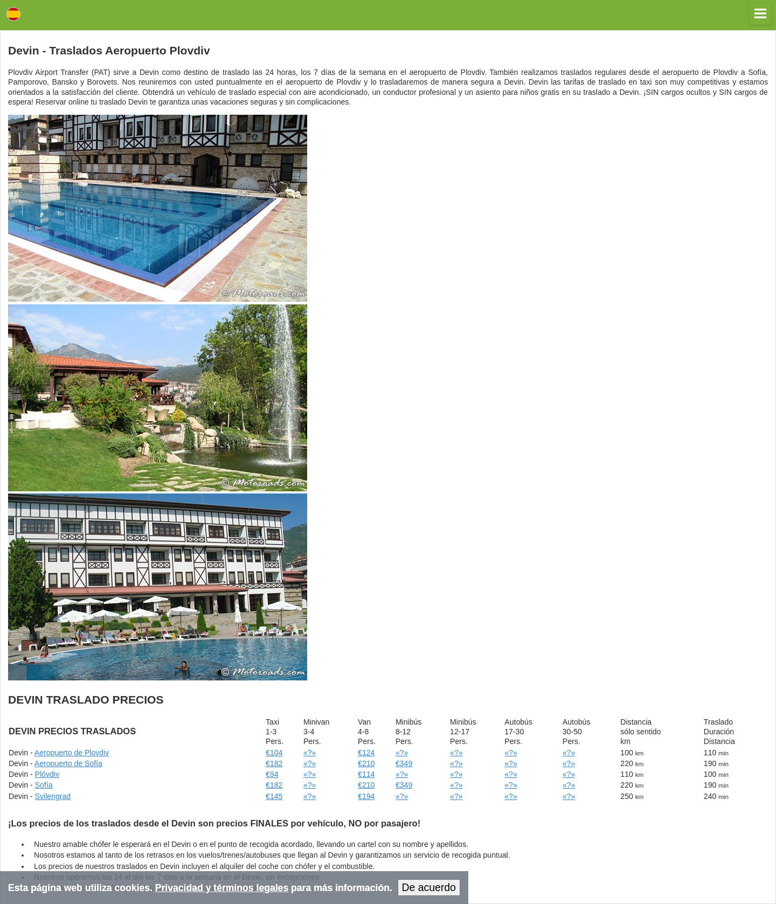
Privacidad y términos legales (221, 887)
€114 (366, 774)
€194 (366, 796)
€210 (366, 763)
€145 (274, 796)
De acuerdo (429, 887)
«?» (309, 752)
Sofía (44, 785)
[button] (760, 13)
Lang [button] (13, 14)
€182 (274, 763)
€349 (404, 763)
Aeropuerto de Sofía (68, 763)
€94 (272, 774)
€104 (274, 752)
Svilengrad (53, 796)
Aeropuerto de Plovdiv (71, 752)
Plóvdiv (47, 774)
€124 (366, 752)
